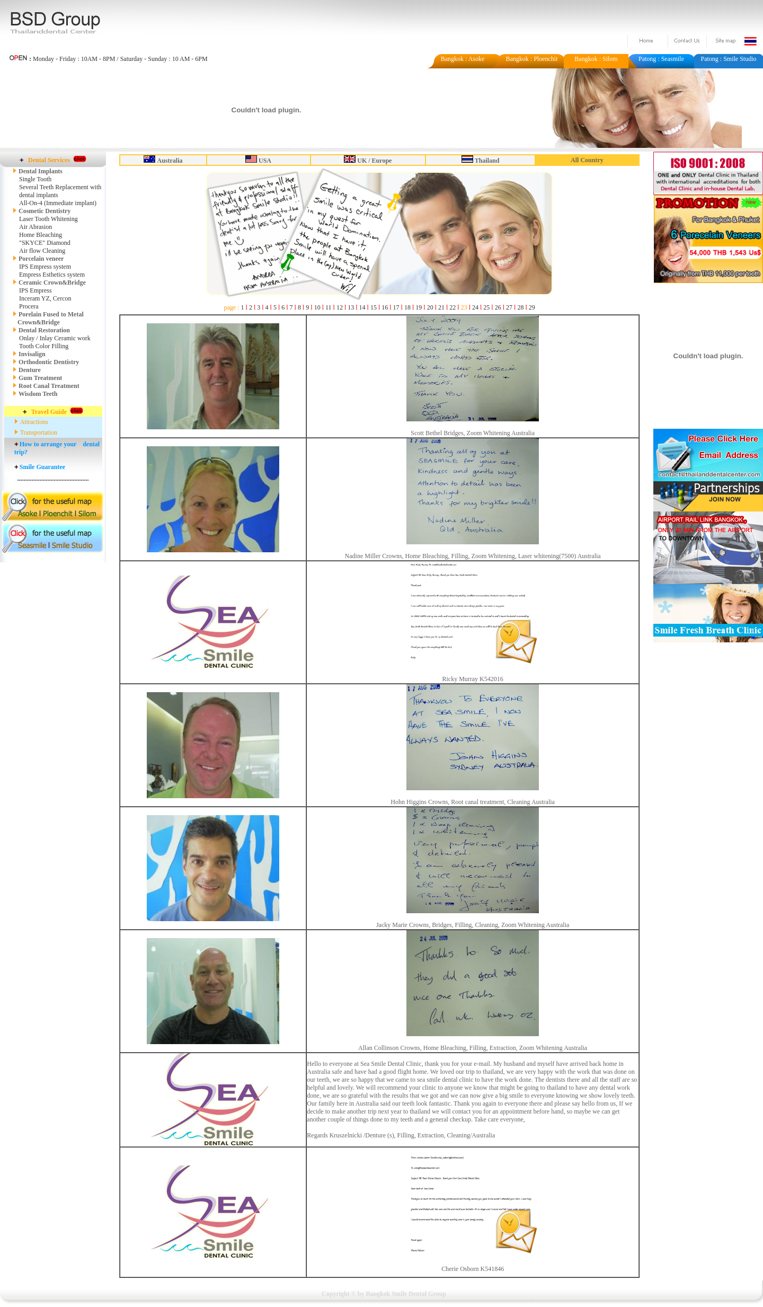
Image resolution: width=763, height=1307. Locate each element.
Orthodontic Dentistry (49, 362)
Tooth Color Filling (43, 346)
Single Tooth (35, 179)
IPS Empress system (45, 266)
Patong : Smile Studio (728, 59)
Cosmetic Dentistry (41, 211)
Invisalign (32, 354)
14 (362, 307)
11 (328, 307)
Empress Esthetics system (52, 274)
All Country (587, 160)
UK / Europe (374, 160)
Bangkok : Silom (595, 59)
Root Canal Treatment (49, 386)
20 (430, 307)
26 (498, 307)
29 (532, 307)
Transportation (38, 432)
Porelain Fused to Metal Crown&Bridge (48, 318)
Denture (30, 370)
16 (385, 307)
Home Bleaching (40, 235)
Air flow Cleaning (42, 250)
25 (486, 307)
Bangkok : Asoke (463, 59)
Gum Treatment (40, 378)
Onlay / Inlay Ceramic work (55, 338)
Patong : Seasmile (661, 59)
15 (373, 307)
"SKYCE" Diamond (44, 242)
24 (475, 307)
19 (418, 307)
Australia (169, 160)
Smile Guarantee (42, 467)
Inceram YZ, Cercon (45, 298)
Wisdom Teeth (38, 394)
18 (407, 307)
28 (520, 307)
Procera (29, 306)
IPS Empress (35, 290)
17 (396, 307)
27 (509, 307)
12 (339, 307)
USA (265, 160)
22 (452, 307)
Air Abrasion (35, 227)
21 (441, 307)
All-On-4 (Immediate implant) (57, 203)
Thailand (487, 160)
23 (464, 307)
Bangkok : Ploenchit (532, 59)
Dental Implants (41, 171)
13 (351, 307)
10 (317, 307)
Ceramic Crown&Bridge (52, 282)
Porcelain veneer (41, 258)
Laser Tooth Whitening (48, 219)
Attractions (34, 422)
